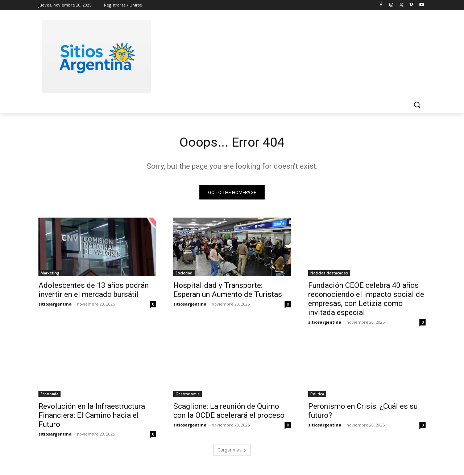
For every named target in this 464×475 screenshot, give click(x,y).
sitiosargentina (55, 306)
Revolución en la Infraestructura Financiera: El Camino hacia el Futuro (91, 417)
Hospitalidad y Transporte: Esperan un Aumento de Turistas (227, 292)
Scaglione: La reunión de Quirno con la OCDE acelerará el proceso (229, 413)
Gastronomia (187, 396)
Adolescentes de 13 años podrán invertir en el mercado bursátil (93, 292)
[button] (417, 104)
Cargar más (232, 452)
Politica (317, 396)
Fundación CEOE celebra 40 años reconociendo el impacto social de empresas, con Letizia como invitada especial (366, 301)
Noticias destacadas (329, 275)
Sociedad (183, 275)
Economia (49, 396)
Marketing (50, 275)
